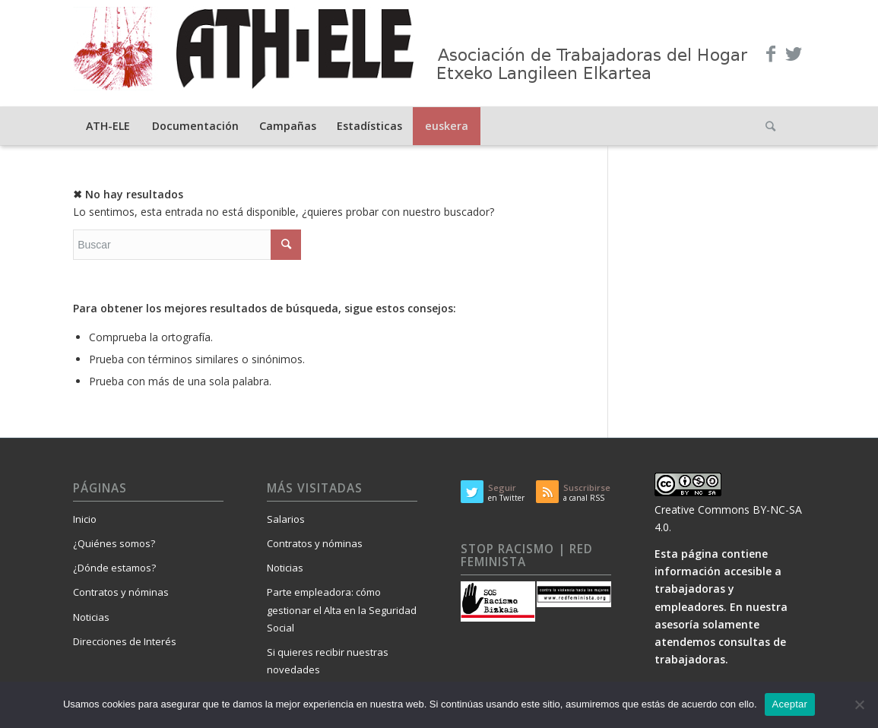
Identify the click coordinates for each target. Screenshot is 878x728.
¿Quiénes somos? (114, 543)
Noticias (91, 617)
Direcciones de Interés (124, 641)
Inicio (85, 519)
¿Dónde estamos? (114, 567)
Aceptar (790, 704)
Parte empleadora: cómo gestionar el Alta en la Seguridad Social (342, 609)
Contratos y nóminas (121, 592)
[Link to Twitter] (793, 53)
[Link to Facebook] (770, 53)
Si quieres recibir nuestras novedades (327, 660)
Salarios (286, 519)
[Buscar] (771, 126)
